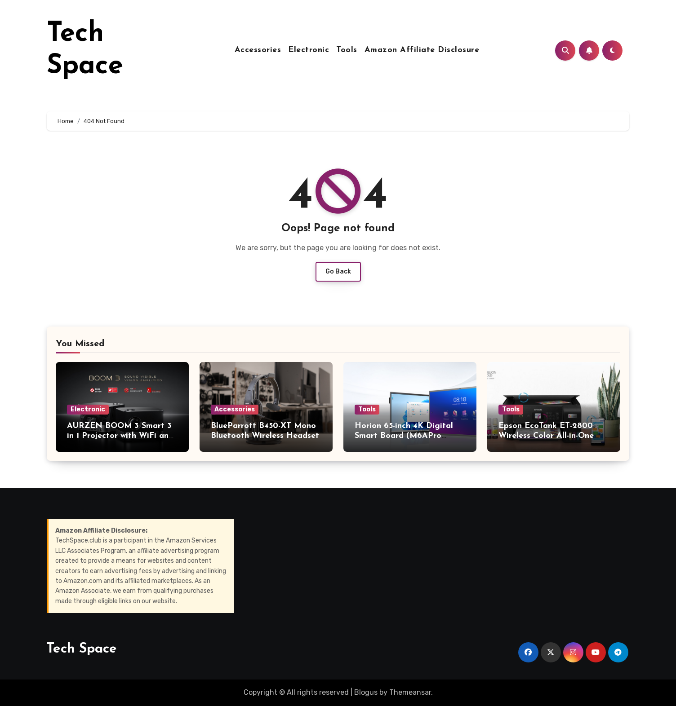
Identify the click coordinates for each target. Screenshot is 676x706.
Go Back (338, 271)
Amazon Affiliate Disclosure (422, 50)
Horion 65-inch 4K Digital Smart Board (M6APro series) (404, 436)
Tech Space (82, 649)
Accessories (258, 50)
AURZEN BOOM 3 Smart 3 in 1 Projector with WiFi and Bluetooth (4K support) (120, 436)
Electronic (308, 50)
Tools (346, 50)
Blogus (366, 692)
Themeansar (410, 692)
